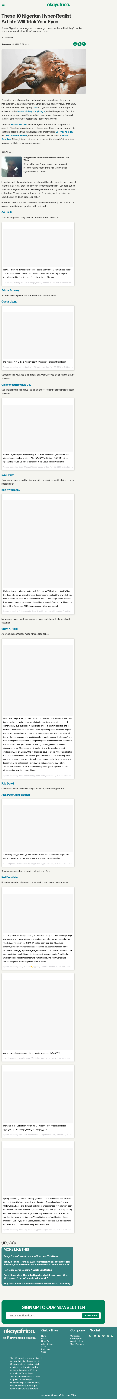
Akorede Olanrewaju (16, 135)
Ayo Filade (7, 212)
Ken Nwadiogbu (11, 490)
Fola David (8, 783)
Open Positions (77, 1344)
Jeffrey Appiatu (64, 132)
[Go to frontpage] (58, 4)
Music (44, 1338)
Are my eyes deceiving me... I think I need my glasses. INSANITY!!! (31, 1053)
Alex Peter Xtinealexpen (16, 795)
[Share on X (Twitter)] (79, 44)
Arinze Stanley (10, 290)
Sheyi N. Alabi (10, 629)
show (35, 107)
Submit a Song (76, 1341)
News (43, 1336)
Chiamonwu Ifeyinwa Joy (16, 384)
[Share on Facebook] (75, 44)
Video (43, 1347)
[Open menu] (3, 5)
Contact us (75, 1336)
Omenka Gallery (24, 111)
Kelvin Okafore (19, 124)
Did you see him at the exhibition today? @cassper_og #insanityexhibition (34, 362)
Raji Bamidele (10, 877)
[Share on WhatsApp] (84, 44)
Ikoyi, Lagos (40, 111)
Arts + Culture (47, 1344)
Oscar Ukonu (9, 301)
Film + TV (45, 1341)
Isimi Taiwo (8, 475)
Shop (43, 1352)
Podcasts (45, 1349)
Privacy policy (76, 1338)
